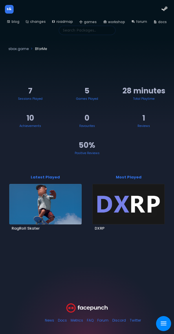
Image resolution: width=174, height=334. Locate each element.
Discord (119, 320)
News (49, 320)
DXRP (100, 228)
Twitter (135, 320)
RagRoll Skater (26, 228)
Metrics (77, 320)
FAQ (90, 320)
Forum (103, 320)
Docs (62, 320)
